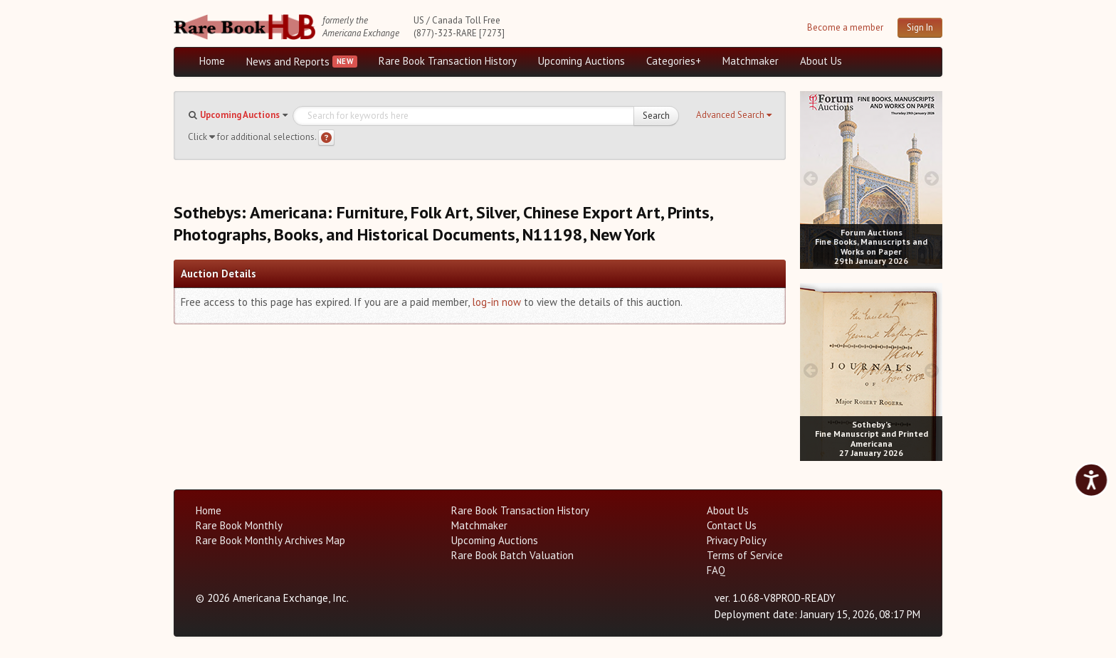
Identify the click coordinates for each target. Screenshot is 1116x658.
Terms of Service (745, 555)
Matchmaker (750, 61)
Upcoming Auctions (581, 61)
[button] (734, 115)
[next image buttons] (932, 178)
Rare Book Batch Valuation (512, 555)
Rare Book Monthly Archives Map (270, 540)
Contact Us (732, 525)
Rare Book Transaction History (448, 61)
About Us (821, 61)
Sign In (920, 27)
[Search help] (326, 137)
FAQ (716, 570)
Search (656, 116)
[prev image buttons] (810, 178)
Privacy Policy (737, 540)
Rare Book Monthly (239, 525)
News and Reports (288, 61)
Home (212, 61)
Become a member (845, 27)
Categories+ (673, 61)
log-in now (496, 302)
